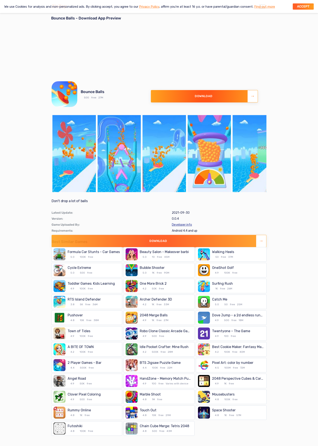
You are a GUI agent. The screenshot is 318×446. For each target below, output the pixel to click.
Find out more (264, 7)
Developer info (182, 225)
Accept (303, 6)
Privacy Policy (149, 7)
